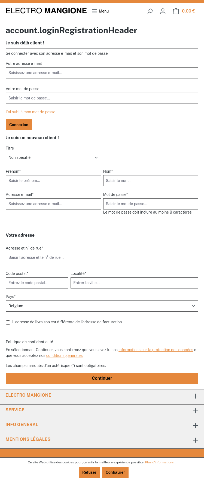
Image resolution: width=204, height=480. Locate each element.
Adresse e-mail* (20, 194)
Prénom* (13, 171)
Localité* (78, 273)
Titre (10, 148)
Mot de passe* (115, 194)
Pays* (11, 296)
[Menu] (100, 11)
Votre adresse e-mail (24, 63)
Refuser (89, 472)
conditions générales (64, 355)
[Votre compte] (162, 11)
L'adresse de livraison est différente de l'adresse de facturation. (67, 322)
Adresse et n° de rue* (24, 248)
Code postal (17, 273)
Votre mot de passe (22, 89)
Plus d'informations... (160, 462)
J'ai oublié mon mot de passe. (31, 112)
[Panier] (184, 11)
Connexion (18, 125)
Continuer (102, 378)
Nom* (108, 171)
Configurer (115, 472)
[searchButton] (149, 11)
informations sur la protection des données (155, 350)
